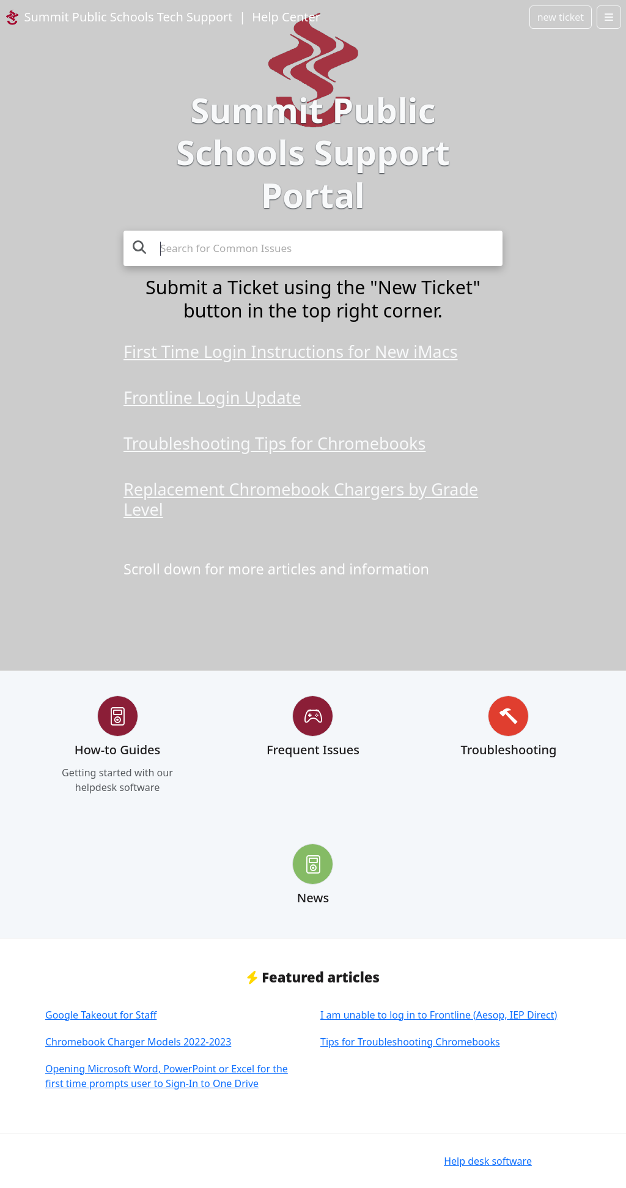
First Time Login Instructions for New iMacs (290, 351)
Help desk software (488, 1161)
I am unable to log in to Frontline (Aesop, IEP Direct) (438, 1015)
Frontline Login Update (212, 397)
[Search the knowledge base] (313, 248)
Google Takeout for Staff (100, 1015)
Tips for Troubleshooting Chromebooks (410, 1042)
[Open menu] (609, 17)
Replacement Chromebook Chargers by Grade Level (300, 499)
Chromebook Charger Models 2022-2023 (138, 1042)
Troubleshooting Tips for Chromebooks (274, 443)
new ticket (560, 17)
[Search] (139, 247)
